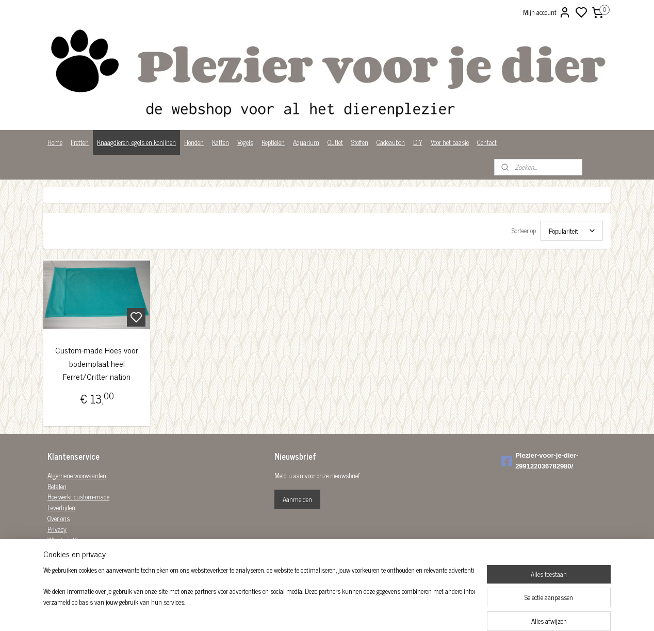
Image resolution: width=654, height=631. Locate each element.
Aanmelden (297, 499)
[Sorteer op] (571, 230)
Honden (194, 142)
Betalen (57, 486)
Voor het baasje (450, 142)
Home (54, 142)
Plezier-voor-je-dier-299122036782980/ (539, 460)
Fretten (80, 142)
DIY (417, 142)
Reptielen (273, 142)
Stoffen (359, 142)
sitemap (362, 612)
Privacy (57, 529)
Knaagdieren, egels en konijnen (136, 142)
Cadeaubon (391, 142)
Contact (487, 142)
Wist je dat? (62, 540)
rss (377, 612)
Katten (220, 142)
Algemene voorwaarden (76, 475)
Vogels (245, 142)
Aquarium (306, 142)
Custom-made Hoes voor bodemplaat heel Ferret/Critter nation (96, 363)
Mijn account (547, 12)
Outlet (335, 142)
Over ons (58, 518)
